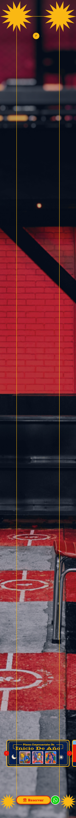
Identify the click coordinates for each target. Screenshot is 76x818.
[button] (69, 753)
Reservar (35, 800)
